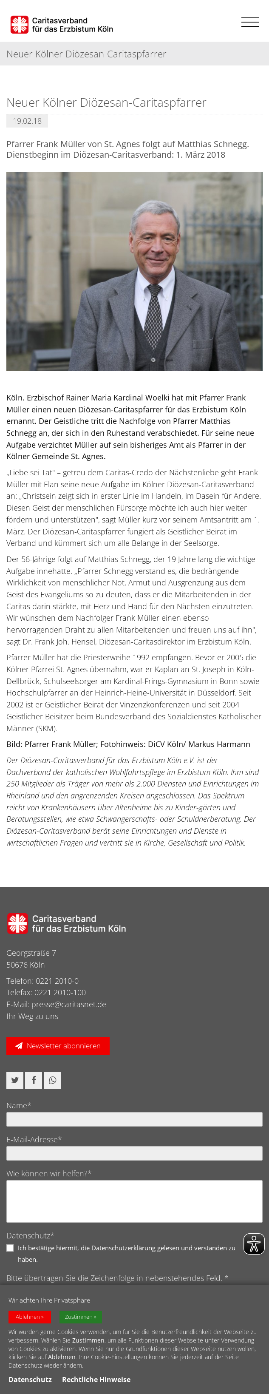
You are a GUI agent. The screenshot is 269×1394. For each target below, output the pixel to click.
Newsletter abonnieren (64, 1045)
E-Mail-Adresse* (34, 1139)
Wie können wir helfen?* (49, 1173)
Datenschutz (30, 1379)
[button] (14, 1080)
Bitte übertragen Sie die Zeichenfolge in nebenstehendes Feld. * (117, 1278)
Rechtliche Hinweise (96, 1379)
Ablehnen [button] (28, 1316)
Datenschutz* (30, 1235)
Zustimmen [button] (79, 1316)
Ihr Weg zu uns (32, 1016)
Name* (18, 1105)
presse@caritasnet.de (68, 1004)
